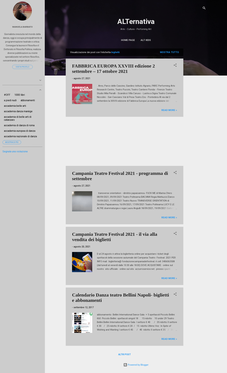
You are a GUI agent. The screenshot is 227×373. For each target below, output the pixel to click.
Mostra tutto (169, 52)
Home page (128, 40)
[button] (175, 65)
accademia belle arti (15, 105)
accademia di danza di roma (19, 125)
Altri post (124, 354)
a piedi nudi (10, 100)
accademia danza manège (18, 111)
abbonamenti (28, 100)
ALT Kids (146, 40)
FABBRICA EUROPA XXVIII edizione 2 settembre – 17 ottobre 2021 (113, 68)
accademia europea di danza (19, 130)
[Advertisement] (196, 95)
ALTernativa (136, 21)
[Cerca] (204, 8)
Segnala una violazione (15, 151)
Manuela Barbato (22, 26)
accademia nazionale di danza (20, 136)
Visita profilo (22, 67)
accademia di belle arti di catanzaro (17, 118)
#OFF (7, 94)
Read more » (169, 110)
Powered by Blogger (135, 364)
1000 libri (19, 94)
